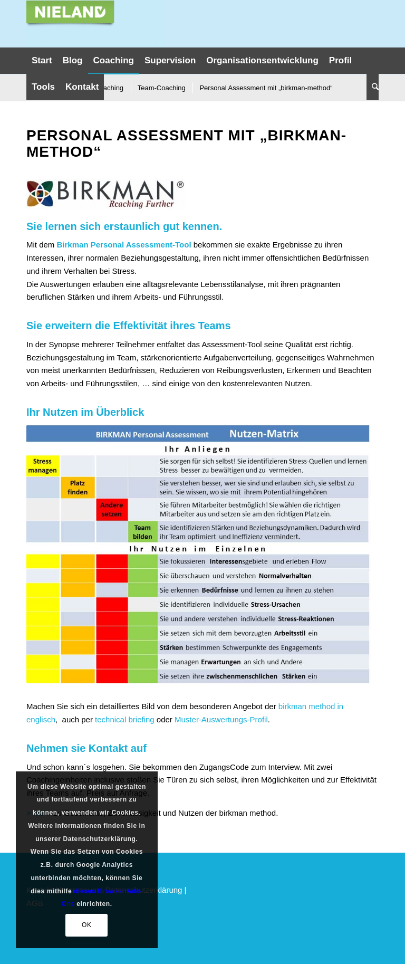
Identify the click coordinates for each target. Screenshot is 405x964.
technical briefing (125, 719)
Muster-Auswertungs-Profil (221, 719)
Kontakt (108, 748)
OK (87, 925)
